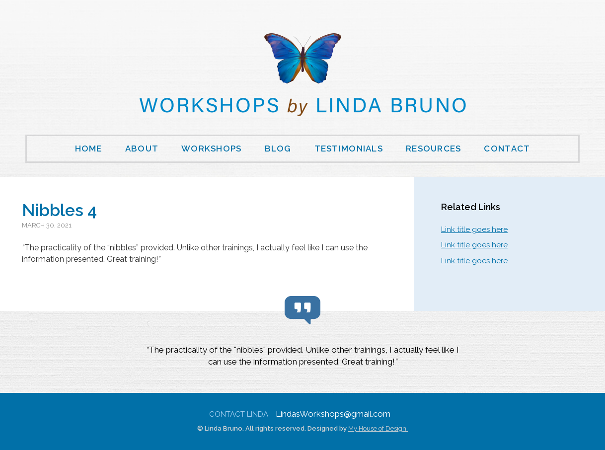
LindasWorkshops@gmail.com (333, 414)
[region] (302, 357)
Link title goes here (474, 229)
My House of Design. (378, 428)
